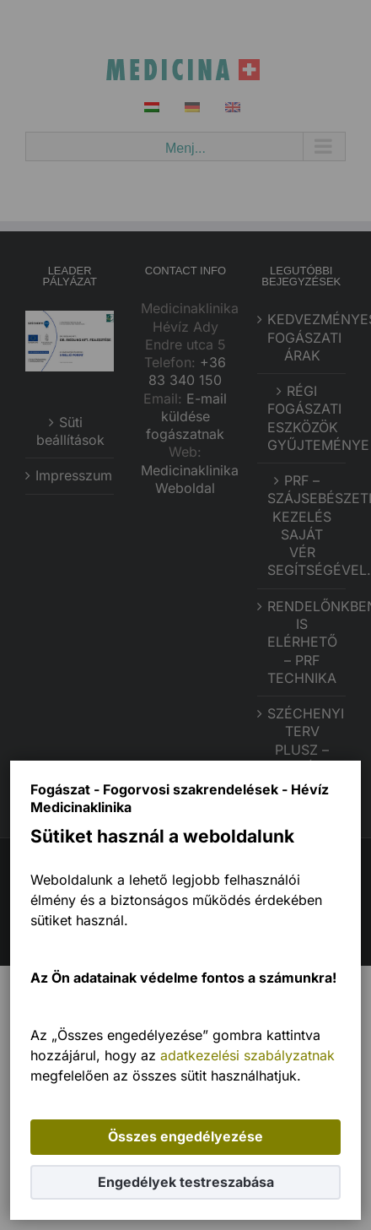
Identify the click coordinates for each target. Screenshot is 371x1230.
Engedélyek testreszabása (186, 1181)
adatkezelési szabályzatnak (247, 1055)
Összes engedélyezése (185, 1136)
